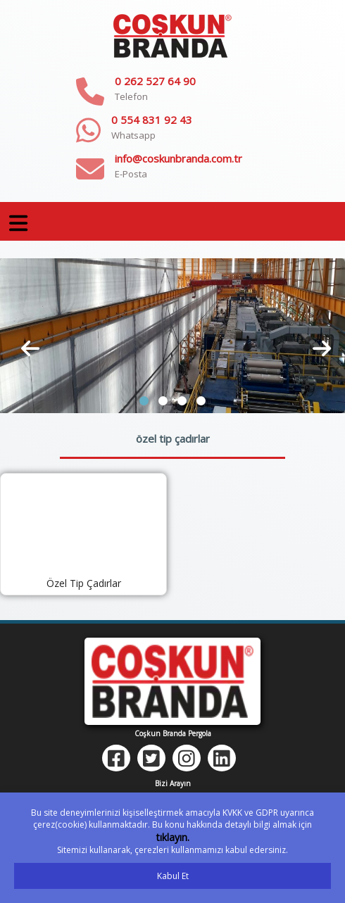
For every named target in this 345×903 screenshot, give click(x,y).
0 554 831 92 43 (151, 120)
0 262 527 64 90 (155, 81)
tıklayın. (172, 837)
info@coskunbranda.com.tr (178, 158)
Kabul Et (173, 876)
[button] (143, 401)
